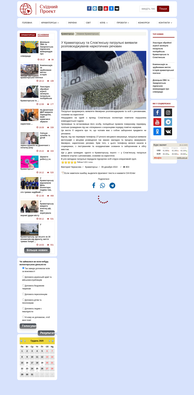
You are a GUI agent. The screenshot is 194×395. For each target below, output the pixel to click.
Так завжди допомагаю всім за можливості (36, 270)
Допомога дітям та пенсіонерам (32, 301)
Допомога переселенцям (34, 294)
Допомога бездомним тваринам (33, 287)
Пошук (163, 8)
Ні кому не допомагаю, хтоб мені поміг (36, 318)
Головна (27, 22)
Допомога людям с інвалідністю (32, 310)
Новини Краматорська (88, 34)
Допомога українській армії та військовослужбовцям (37, 278)
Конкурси (144, 22)
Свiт (88, 22)
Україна (72, 22)
